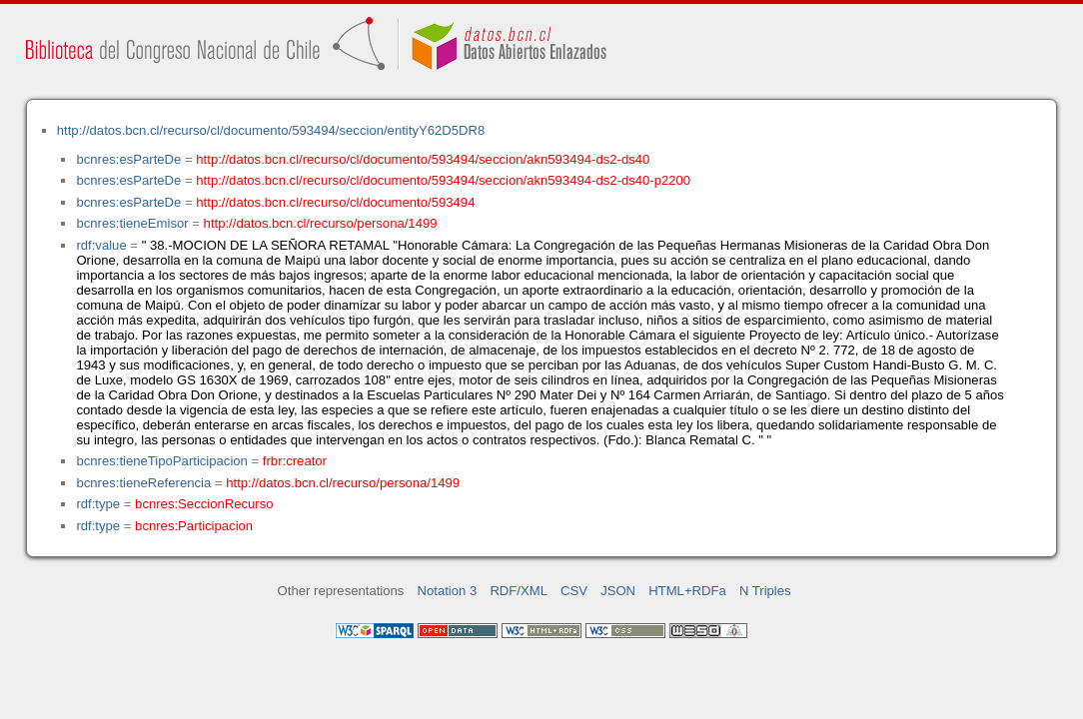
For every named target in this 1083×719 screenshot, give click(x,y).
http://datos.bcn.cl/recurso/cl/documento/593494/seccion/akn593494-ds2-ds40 (422, 159)
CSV (573, 590)
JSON (617, 590)
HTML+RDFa (687, 590)
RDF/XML (518, 590)
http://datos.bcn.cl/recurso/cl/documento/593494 (335, 202)
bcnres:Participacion (194, 525)
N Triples (765, 590)
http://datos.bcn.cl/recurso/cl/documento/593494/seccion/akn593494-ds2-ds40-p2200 (443, 180)
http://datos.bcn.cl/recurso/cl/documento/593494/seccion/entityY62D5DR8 (271, 130)
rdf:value (101, 245)
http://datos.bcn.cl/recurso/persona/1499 (321, 223)
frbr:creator (295, 460)
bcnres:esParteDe (128, 159)
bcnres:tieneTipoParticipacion (161, 460)
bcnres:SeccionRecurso (204, 503)
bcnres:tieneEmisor (132, 223)
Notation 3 (448, 590)
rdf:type (98, 503)
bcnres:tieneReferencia (143, 482)
